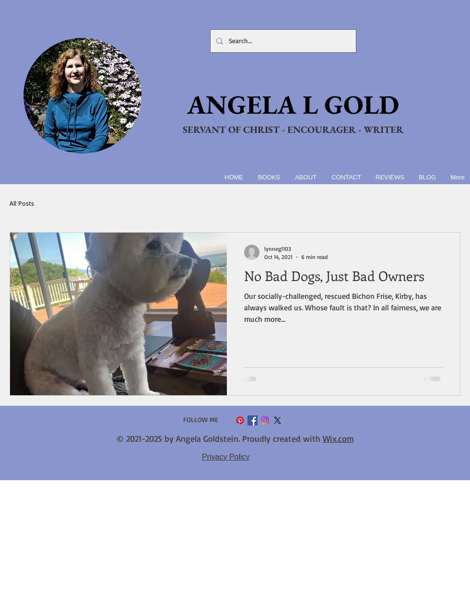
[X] (277, 420)
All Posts (22, 203)
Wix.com (338, 438)
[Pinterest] (240, 420)
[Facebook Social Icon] (252, 420)
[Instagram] (265, 420)
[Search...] (282, 41)
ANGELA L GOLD (293, 104)
